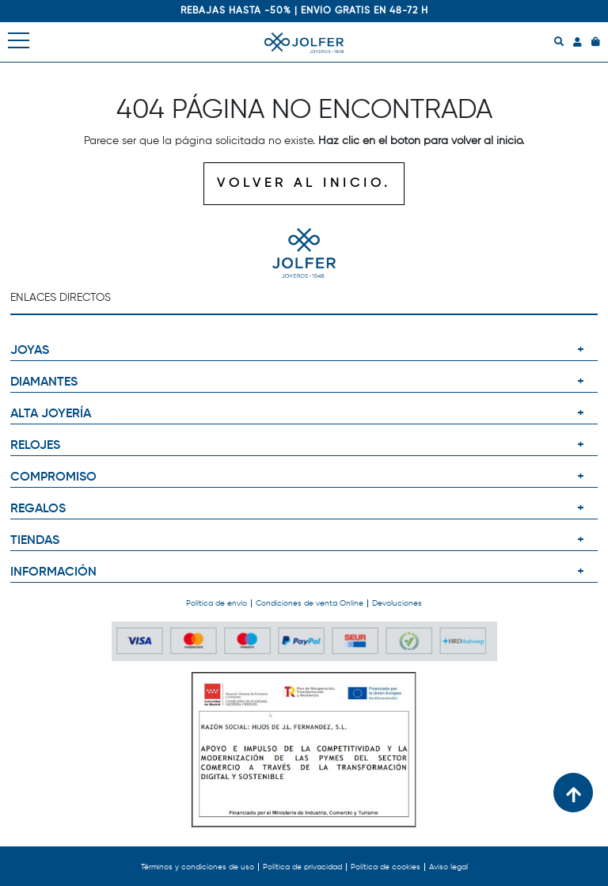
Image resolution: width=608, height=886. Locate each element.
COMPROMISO (53, 477)
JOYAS (29, 350)
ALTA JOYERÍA (50, 414)
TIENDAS (34, 540)
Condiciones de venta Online (309, 603)
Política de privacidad (302, 867)
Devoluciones (397, 603)
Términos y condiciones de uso (197, 867)
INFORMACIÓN (53, 572)
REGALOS (38, 509)
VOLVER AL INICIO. (304, 183)
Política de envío (216, 603)
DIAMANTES (44, 382)
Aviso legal (448, 867)
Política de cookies (385, 867)
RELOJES (35, 445)
